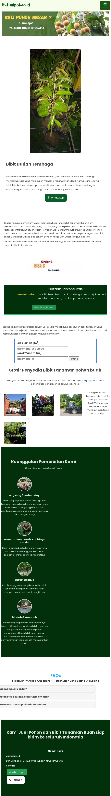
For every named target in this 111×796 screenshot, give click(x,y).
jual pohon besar (95, 380)
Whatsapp (18, 708)
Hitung (74, 359)
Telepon (15, 715)
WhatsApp (56, 197)
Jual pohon (59, 792)
